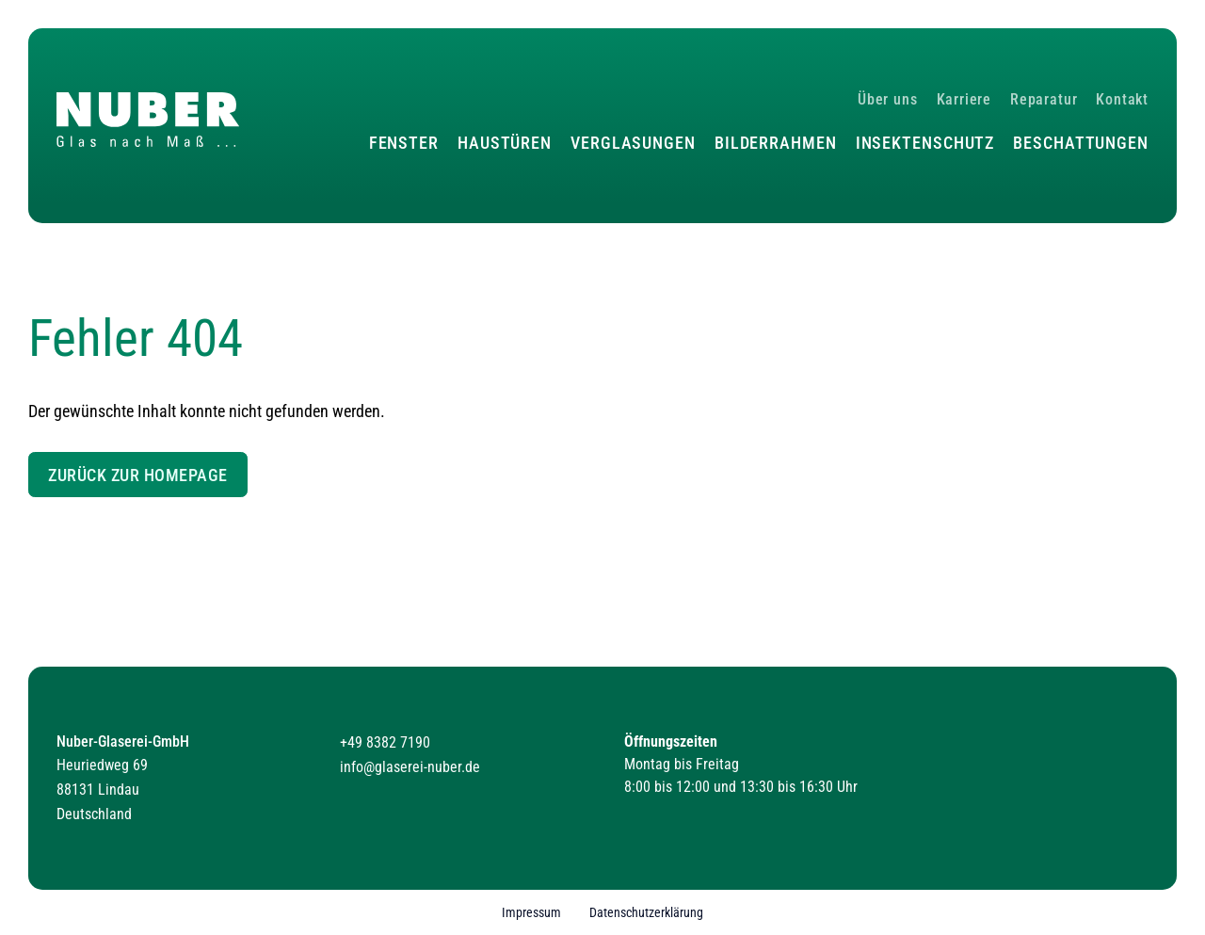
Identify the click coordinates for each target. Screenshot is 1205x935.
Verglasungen (633, 143)
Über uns (887, 99)
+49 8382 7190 (385, 742)
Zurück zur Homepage (138, 475)
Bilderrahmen (776, 143)
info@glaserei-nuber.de (410, 767)
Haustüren (505, 143)
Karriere (964, 99)
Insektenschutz (925, 143)
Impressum (531, 913)
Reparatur (1043, 99)
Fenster (404, 143)
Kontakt (1122, 99)
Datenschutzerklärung (646, 913)
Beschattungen (1081, 143)
